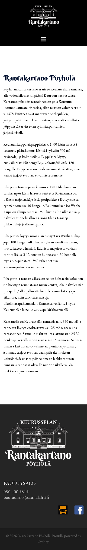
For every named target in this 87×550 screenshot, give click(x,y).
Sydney (44, 541)
